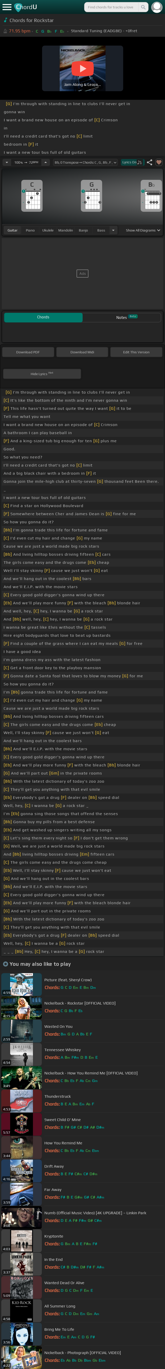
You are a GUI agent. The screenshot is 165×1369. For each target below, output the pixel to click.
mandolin (65, 230)
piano (30, 230)
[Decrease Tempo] (7, 162)
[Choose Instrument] (113, 230)
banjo (83, 230)
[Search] (143, 7)
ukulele (47, 230)
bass (101, 230)
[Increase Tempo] (45, 162)
